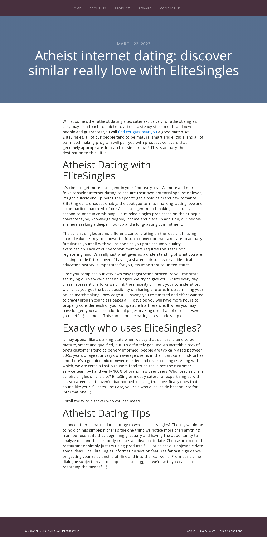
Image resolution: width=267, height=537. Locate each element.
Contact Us (170, 8)
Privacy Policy (207, 531)
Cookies (190, 531)
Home (76, 8)
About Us (97, 8)
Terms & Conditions (230, 531)
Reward (145, 8)
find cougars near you (137, 131)
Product (122, 8)
